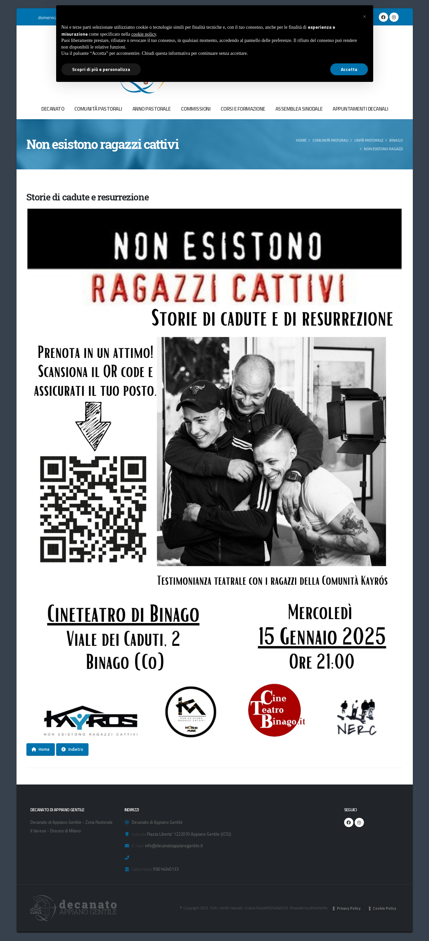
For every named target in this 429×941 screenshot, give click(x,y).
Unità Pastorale (368, 140)
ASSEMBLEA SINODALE (299, 109)
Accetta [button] (349, 69)
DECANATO (52, 109)
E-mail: (138, 846)
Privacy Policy (349, 908)
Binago (396, 140)
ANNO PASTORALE (151, 109)
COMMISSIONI (196, 109)
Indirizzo (139, 834)
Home (301, 140)
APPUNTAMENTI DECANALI (360, 109)
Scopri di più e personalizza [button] (101, 69)
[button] (364, 16)
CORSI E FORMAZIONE (243, 109)
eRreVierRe (318, 908)
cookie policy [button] (143, 34)
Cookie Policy (384, 908)
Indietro (72, 749)
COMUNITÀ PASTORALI (98, 109)
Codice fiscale (142, 869)
